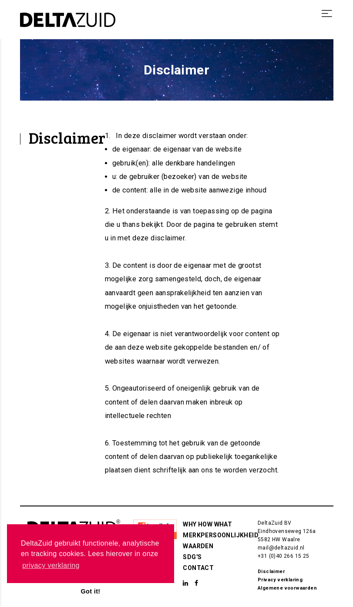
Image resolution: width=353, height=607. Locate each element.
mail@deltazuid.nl (281, 548)
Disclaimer (271, 571)
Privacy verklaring (280, 580)
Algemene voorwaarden (287, 588)
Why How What (207, 524)
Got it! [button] (90, 591)
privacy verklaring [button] (51, 565)
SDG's (192, 556)
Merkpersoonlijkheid (221, 535)
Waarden (198, 546)
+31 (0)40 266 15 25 (283, 556)
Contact (198, 567)
